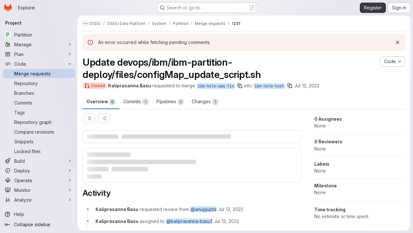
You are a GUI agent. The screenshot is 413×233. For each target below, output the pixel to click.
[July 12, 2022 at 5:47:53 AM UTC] (230, 209)
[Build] (39, 160)
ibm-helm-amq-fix (216, 86)
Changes (205, 102)
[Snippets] (39, 141)
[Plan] (39, 54)
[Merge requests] (39, 73)
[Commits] (39, 102)
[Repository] (39, 83)
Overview (101, 102)
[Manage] (39, 44)
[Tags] (39, 112)
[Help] (39, 214)
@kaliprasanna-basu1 (189, 221)
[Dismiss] (397, 42)
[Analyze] (39, 199)
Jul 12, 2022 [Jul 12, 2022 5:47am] (306, 85)
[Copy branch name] (240, 86)
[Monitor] (39, 189)
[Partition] (39, 34)
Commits (136, 102)
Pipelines (170, 102)
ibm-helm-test (269, 86)
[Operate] (39, 180)
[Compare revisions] (39, 131)
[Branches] (39, 92)
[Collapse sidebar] (39, 224)
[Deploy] (39, 170)
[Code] (39, 63)
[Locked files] (39, 151)
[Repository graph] (39, 122)
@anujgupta (203, 209)
